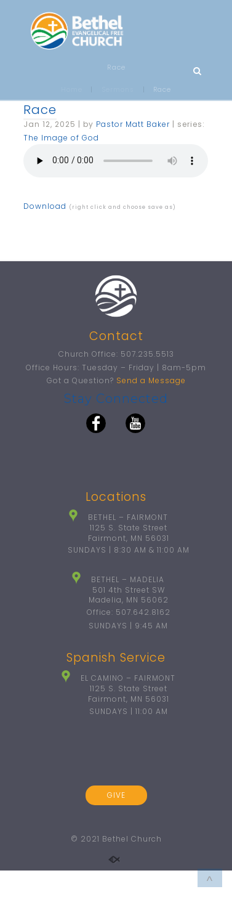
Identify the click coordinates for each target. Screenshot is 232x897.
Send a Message (151, 380)
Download (44, 206)
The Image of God (61, 137)
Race (40, 109)
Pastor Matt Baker (133, 124)
